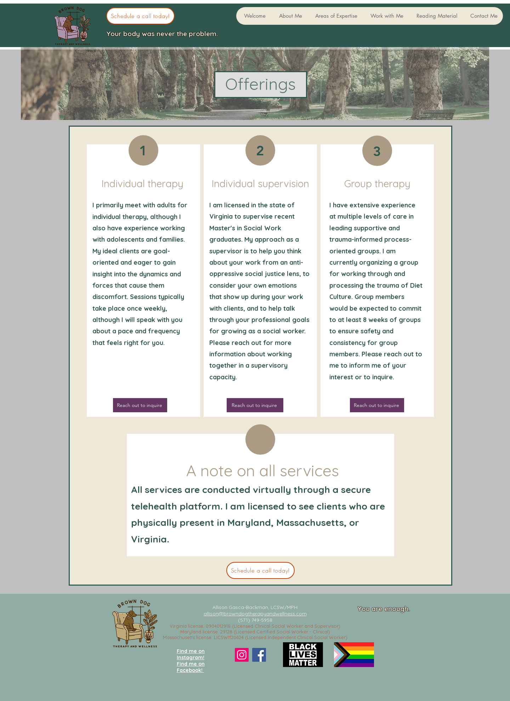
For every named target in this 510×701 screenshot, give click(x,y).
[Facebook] (259, 655)
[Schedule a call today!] (140, 15)
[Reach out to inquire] (255, 405)
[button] (289, 16)
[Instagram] (242, 655)
